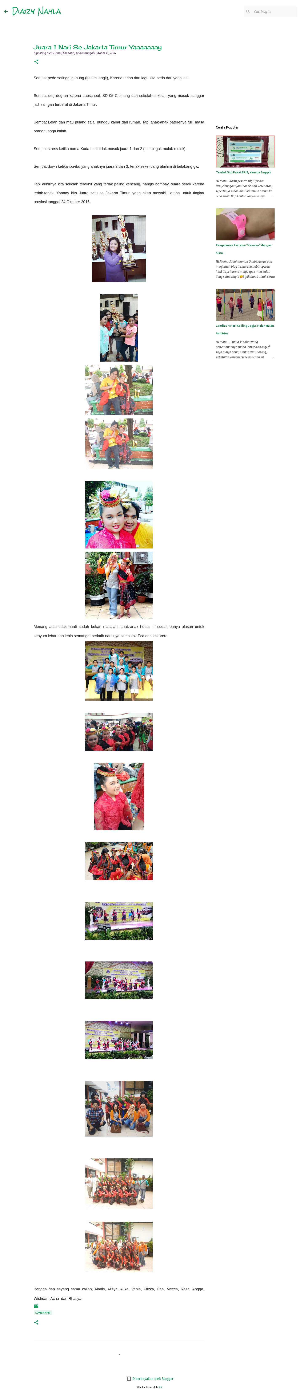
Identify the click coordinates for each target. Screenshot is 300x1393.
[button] (36, 62)
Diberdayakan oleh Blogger (150, 1379)
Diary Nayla (36, 11)
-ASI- (160, 1387)
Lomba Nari (42, 1312)
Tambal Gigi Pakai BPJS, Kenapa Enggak (243, 172)
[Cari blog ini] (274, 12)
